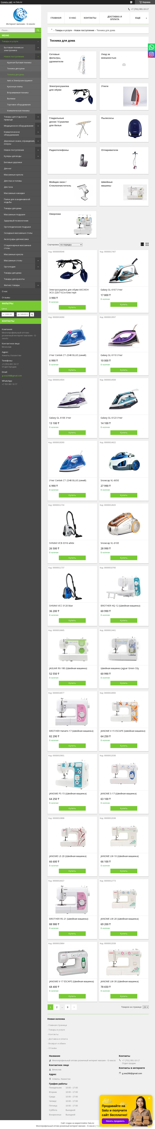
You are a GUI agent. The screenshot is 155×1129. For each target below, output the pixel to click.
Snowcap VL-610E (110, 543)
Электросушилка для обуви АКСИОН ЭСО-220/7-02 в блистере (69, 291)
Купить (72, 307)
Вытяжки (11, 98)
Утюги (104, 86)
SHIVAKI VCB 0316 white (61, 543)
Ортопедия (9, 266)
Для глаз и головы (13, 180)
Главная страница (58, 1025)
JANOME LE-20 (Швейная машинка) (68, 856)
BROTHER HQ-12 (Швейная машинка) (120, 605)
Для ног (7, 168)
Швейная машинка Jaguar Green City (120, 668)
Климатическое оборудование (12, 133)
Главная (56, 18)
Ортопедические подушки (17, 226)
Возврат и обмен (57, 1043)
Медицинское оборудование (18, 125)
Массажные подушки (14, 214)
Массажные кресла (13, 174)
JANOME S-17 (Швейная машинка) (119, 793)
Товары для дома (12, 208)
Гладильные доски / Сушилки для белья (59, 122)
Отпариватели (109, 150)
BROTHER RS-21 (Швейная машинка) (68, 918)
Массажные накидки (14, 193)
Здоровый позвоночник (16, 220)
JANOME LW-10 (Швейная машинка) (120, 856)
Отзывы (6, 297)
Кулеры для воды (12, 156)
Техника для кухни (16, 68)
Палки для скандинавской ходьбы (17, 201)
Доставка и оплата (115, 18)
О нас (4, 291)
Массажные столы (13, 260)
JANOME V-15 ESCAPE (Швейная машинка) (123, 731)
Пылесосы (107, 118)
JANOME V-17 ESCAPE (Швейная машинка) (71, 981)
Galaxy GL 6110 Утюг (112, 355)
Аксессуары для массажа (16, 239)
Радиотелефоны (59, 150)
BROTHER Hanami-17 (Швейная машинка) (71, 731)
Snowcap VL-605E (110, 480)
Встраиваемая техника (17, 92)
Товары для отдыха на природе (15, 118)
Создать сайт (6, 2)
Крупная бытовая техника (19, 62)
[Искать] (38, 30)
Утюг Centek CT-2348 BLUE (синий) (67, 355)
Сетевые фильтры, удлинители (56, 58)
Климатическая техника (18, 110)
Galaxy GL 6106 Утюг (60, 417)
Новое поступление (14, 56)
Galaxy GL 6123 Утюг (112, 417)
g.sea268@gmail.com (12, 375)
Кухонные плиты (15, 86)
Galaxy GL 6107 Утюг (112, 289)
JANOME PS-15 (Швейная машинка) (68, 793)
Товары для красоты (14, 279)
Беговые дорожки (13, 162)
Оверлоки (55, 214)
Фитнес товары (12, 285)
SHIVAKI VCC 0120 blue (61, 605)
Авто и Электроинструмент (19, 80)
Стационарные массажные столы (17, 247)
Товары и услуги (10, 41)
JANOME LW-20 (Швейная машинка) (120, 918)
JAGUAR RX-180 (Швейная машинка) (68, 668)
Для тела (8, 187)
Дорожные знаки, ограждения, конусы (19, 142)
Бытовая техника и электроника (13, 49)
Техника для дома (15, 74)
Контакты (90, 18)
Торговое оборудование (19, 104)
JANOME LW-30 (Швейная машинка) (120, 981)
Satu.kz (91, 1123)
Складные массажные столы (18, 233)
